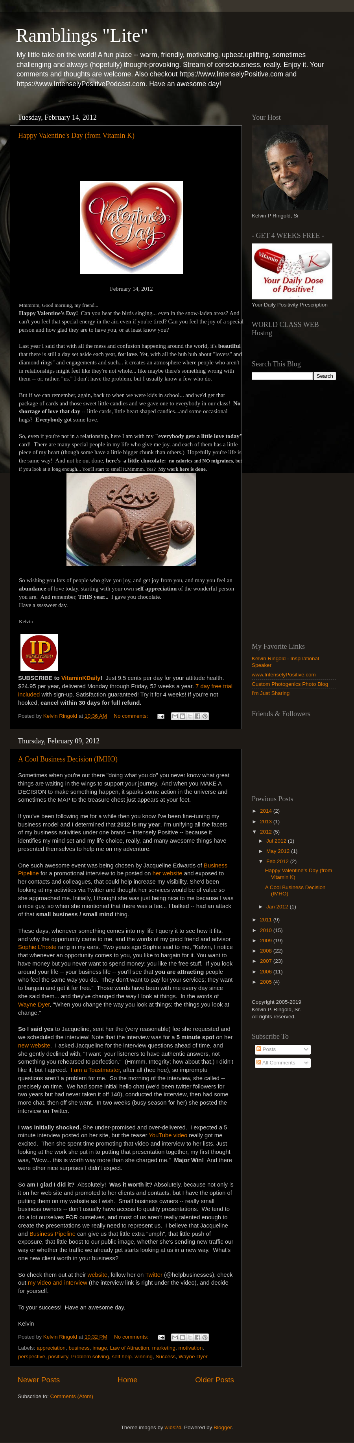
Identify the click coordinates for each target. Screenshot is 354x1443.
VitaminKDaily (81, 678)
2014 (266, 811)
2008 (266, 951)
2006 (266, 972)
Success (166, 1356)
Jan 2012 (277, 907)
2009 (266, 940)
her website (168, 873)
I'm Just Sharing (270, 693)
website (97, 1275)
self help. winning (132, 1356)
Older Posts (214, 1380)
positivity (58, 1356)
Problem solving (90, 1356)
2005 (266, 982)
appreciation (51, 1348)
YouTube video (168, 1135)
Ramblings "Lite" (82, 35)
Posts (266, 1049)
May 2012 (278, 851)
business (78, 1348)
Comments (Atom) (72, 1396)
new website (34, 1045)
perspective (31, 1356)
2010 (266, 930)
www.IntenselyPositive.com (284, 675)
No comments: (131, 716)
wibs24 (172, 1427)
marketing (163, 1348)
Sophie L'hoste (37, 947)
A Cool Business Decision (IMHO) (68, 759)
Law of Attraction (129, 1348)
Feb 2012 (278, 861)
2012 (266, 832)
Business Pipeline (53, 1234)
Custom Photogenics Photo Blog (290, 684)
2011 (266, 920)
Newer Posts (39, 1380)
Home (127, 1380)
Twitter (153, 1275)
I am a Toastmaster (95, 1070)
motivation (191, 1348)
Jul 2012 (277, 841)
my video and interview (57, 1283)
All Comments (275, 1063)
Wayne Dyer (34, 1004)
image (99, 1348)
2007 (266, 961)
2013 (266, 822)
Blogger (223, 1427)
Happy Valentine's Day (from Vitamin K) (76, 135)
